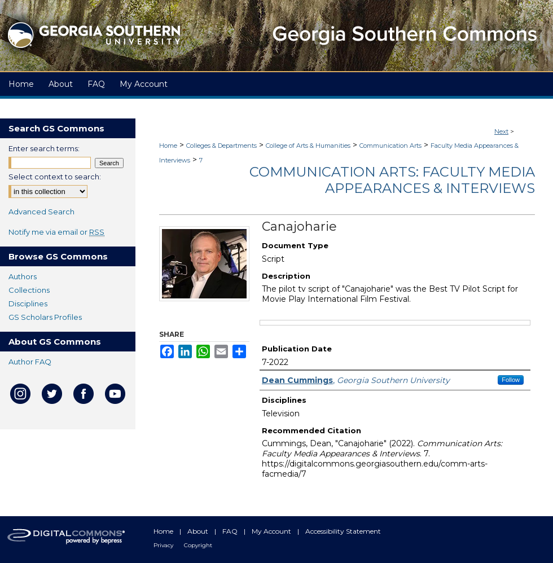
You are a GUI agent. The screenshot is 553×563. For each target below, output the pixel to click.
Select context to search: (54, 176)
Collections (29, 289)
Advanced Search (41, 211)
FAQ (230, 531)
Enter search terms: (44, 148)
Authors (22, 276)
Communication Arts (390, 145)
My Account (272, 531)
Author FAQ (29, 361)
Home (168, 145)
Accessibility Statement (343, 531)
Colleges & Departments (221, 145)
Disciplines (27, 303)
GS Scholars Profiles (45, 317)
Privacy (164, 545)
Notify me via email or (56, 231)
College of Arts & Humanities (308, 145)
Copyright (198, 545)
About (198, 531)
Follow (511, 379)
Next (501, 131)
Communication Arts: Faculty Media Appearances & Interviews (392, 180)
